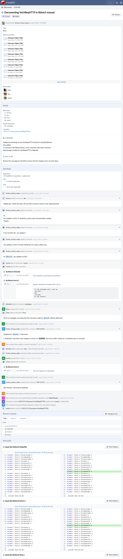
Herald (8, 349)
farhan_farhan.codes (22, 23)
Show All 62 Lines (34, 452)
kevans (9, 113)
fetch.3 (9, 432)
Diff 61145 (41, 382)
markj (10, 98)
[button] (121, 2)
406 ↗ (7, 370)
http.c (9, 435)
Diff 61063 (41, 329)
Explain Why (65, 401)
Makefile (10, 429)
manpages (10, 126)
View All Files (61, 82)
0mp (9, 90)
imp (9, 94)
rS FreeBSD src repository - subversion (16, 176)
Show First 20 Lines (21, 452)
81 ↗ (7, 275)
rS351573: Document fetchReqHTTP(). (16, 131)
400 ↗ (7, 284)
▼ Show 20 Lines (47, 452)
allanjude (9, 304)
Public (17, 16)
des (8, 115)
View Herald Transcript (36, 349)
